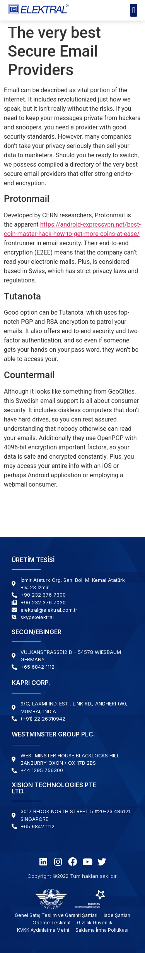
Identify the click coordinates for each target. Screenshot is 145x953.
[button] (133, 10)
